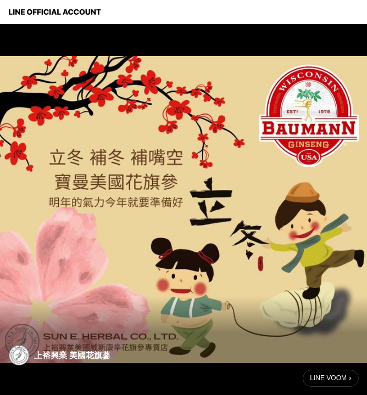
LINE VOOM (328, 378)
